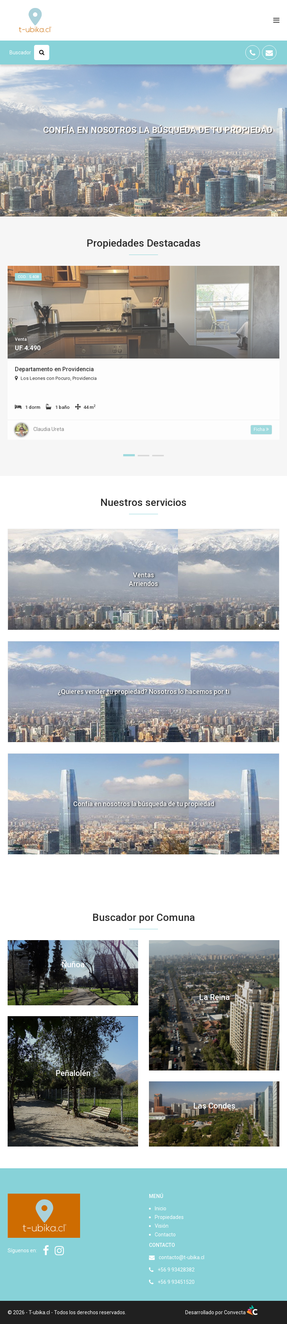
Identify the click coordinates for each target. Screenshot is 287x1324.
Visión (162, 1226)
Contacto (165, 1234)
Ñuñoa (73, 964)
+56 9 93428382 (176, 1270)
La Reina (214, 997)
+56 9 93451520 (176, 1282)
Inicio (160, 1208)
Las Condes (214, 1105)
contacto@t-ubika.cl (181, 1257)
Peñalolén (73, 1073)
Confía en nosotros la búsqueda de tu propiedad (143, 804)
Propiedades (169, 1217)
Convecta (241, 1312)
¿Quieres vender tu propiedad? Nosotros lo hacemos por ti (143, 691)
